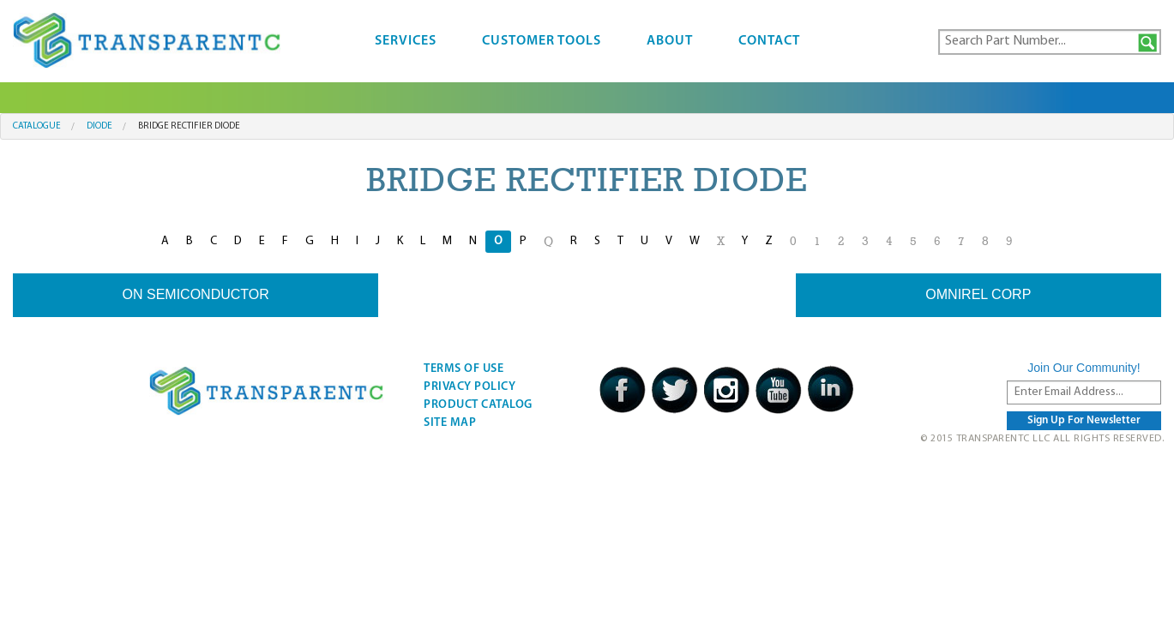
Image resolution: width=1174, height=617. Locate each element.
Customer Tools (541, 41)
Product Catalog (478, 404)
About (670, 41)
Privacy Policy (469, 386)
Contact (769, 41)
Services (405, 41)
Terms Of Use (463, 368)
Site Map (450, 422)
